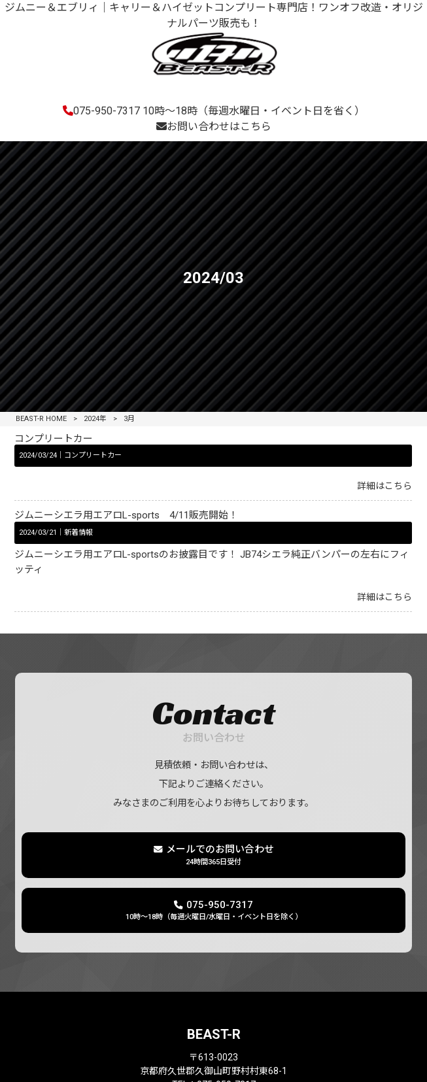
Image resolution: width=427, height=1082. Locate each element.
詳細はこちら (384, 486)
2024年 (95, 418)
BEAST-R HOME (41, 418)
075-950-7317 (214, 111)
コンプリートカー (53, 439)
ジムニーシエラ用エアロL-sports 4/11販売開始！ (126, 515)
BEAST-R (214, 1034)
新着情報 (78, 532)
